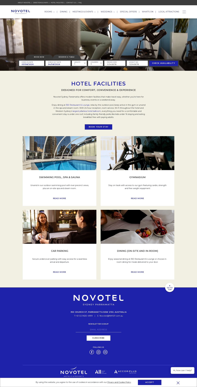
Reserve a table (67, 57)
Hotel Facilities (57, 3)
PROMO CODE (112, 62)
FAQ (79, 3)
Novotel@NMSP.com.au (111, 316)
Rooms (49, 12)
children (94, 62)
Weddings (108, 12)
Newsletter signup (98, 324)
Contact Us (71, 3)
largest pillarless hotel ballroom (87, 111)
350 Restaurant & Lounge (78, 105)
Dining (63, 12)
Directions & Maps (40, 3)
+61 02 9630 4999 (84, 316)
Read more (59, 198)
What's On (147, 12)
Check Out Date (54, 62)
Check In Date (27, 62)
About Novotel (24, 3)
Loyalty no (133, 62)
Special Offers (128, 12)
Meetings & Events (84, 12)
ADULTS (77, 62)
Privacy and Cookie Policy (119, 382)
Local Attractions (168, 12)
